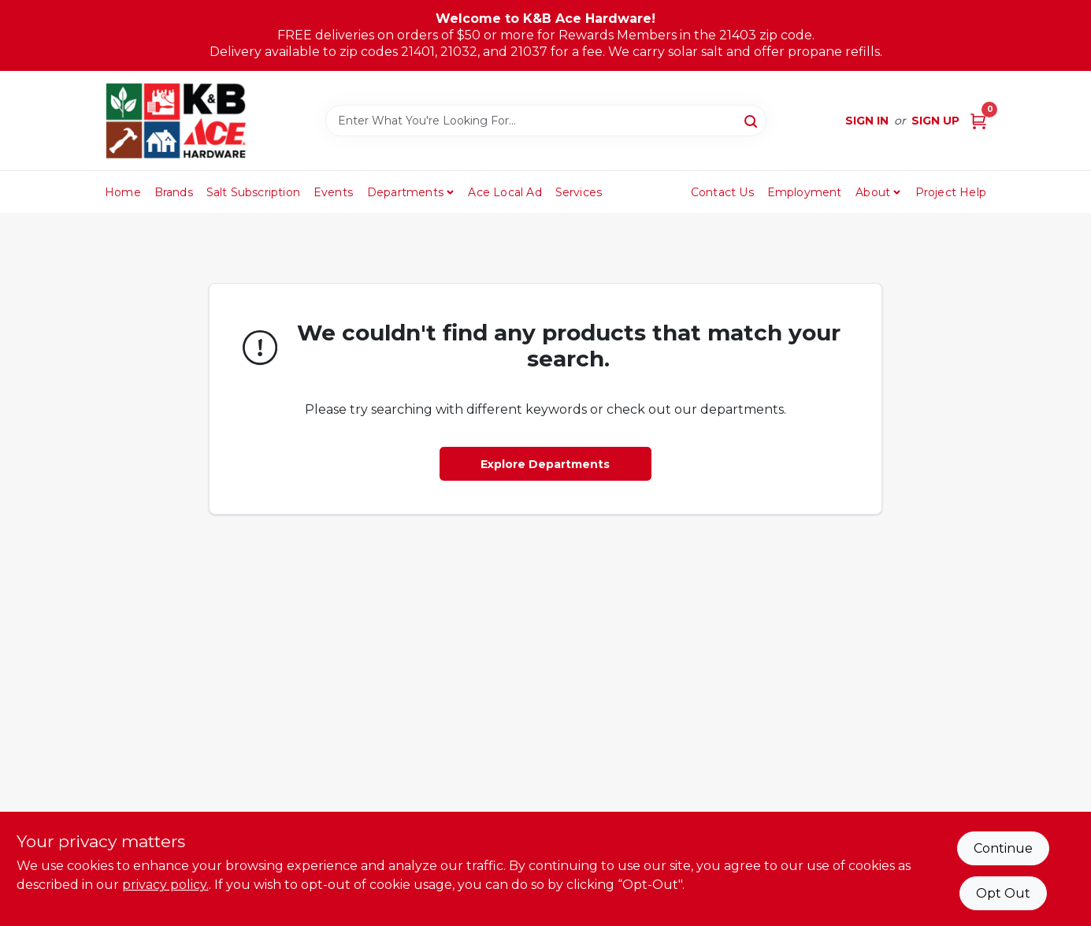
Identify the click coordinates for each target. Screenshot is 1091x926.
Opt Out (1003, 893)
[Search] (751, 119)
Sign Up (935, 120)
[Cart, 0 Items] (978, 121)
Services (579, 192)
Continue (1003, 848)
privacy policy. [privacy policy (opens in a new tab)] (165, 884)
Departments (405, 192)
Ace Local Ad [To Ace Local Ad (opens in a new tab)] (504, 192)
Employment (804, 192)
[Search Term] (545, 120)
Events (333, 192)
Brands (173, 192)
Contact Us (722, 192)
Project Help (950, 192)
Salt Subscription (253, 192)
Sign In (867, 120)
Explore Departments (545, 464)
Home (123, 192)
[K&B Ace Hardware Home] (176, 120)
